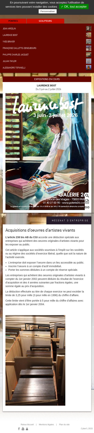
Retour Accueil (27, 424)
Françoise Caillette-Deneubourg (47, 48)
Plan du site (64, 424)
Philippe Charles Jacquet (47, 54)
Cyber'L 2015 (87, 428)
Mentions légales (46, 424)
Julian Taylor (47, 61)
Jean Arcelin (47, 28)
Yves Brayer (47, 41)
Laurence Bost (47, 35)
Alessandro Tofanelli (47, 67)
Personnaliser (47, 11)
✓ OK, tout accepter (74, 6)
